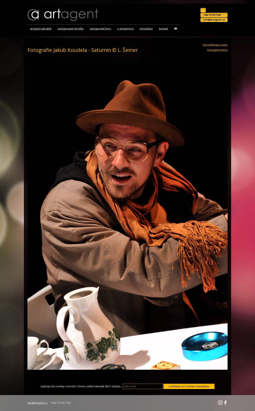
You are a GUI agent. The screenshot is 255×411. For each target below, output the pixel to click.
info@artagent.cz (214, 19)
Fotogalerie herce (217, 50)
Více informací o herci (215, 44)
